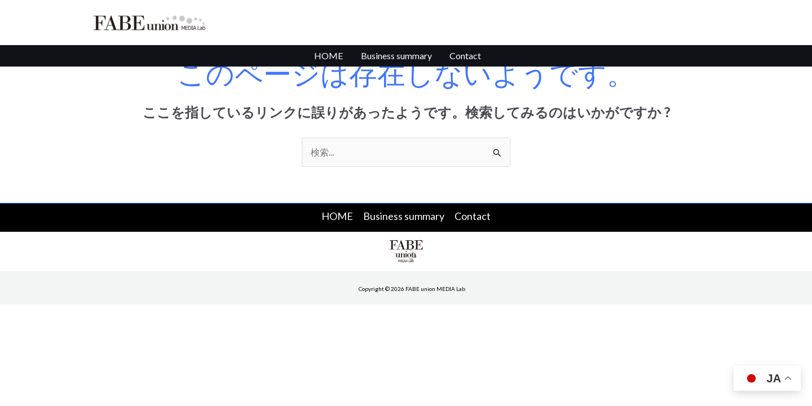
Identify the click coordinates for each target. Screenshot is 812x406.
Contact (459, 59)
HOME (335, 59)
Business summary (396, 59)
